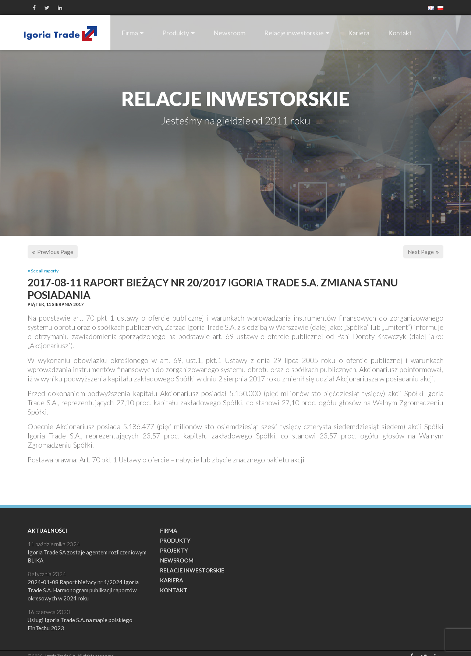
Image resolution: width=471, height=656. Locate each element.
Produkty (178, 33)
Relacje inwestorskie (296, 33)
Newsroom (229, 33)
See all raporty (43, 271)
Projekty (174, 550)
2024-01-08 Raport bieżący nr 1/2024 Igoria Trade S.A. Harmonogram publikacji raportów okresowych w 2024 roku (83, 590)
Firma (132, 33)
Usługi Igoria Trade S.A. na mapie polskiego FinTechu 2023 (80, 624)
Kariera (358, 33)
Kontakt (400, 33)
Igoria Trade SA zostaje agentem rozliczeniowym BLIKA (87, 556)
